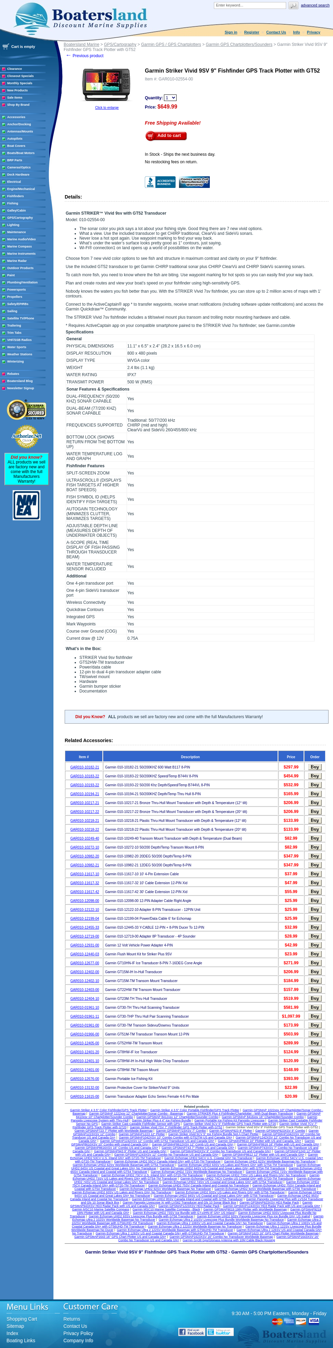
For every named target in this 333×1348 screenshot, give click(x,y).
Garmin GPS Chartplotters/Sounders (239, 44)
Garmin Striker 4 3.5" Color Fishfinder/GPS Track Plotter (108, 1110)
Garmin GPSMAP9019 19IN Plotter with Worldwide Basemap (245, 1209)
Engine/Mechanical (21, 189)
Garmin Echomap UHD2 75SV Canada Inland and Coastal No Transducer (198, 1185)
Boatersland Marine (81, 44)
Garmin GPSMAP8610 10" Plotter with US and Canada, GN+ (260, 1141)
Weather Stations (19, 354)
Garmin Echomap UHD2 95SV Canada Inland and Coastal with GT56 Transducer (187, 1199)
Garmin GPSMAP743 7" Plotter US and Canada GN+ (198, 1147)
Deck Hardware (18, 174)
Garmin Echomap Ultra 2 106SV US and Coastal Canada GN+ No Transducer (210, 1223)
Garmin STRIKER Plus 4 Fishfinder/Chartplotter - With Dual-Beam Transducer (240, 1113)
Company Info (78, 1340)
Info (296, 32)
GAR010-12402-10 (85, 981)
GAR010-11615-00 (85, 1096)
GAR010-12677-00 (85, 963)
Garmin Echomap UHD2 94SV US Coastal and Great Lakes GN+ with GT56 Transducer (214, 1195)
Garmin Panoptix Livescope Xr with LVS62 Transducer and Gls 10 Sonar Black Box (179, 1202)
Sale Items (15, 97)
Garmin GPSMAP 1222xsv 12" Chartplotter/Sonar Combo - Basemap (136, 1113)
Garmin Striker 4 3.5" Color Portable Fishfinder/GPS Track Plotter (194, 1110)
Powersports (16, 289)
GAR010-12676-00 (85, 1079)
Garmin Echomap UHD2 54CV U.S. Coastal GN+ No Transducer (208, 1158)
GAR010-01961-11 (85, 1016)
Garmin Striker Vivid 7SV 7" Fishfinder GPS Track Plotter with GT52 (176, 1127)
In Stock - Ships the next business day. (180, 154)
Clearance (14, 69)
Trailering (14, 325)
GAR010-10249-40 (85, 838)
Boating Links (21, 1340)
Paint (11, 275)
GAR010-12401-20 (85, 1052)
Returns (71, 1319)
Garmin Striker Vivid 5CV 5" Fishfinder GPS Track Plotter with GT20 (229, 1124)
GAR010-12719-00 (85, 936)
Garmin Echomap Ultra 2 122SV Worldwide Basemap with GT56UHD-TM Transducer (175, 1230)
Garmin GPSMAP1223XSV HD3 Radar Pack (189, 1206)
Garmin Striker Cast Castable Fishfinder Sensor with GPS (140, 1124)
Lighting (13, 225)
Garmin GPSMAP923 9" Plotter (230, 1130)
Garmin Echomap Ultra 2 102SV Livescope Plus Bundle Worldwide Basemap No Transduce (221, 1219)
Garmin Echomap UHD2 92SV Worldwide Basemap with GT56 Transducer (265, 1189)
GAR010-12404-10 (85, 999)
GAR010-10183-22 (85, 776)
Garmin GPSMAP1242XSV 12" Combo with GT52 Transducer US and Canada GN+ (157, 1141)
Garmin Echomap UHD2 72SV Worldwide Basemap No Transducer (196, 1171)
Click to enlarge (107, 108)
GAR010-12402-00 (85, 972)
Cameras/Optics (19, 167)
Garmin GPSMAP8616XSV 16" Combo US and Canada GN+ (116, 1147)
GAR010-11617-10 (85, 874)
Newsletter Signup (20, 388)
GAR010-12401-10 (85, 1061)
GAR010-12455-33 (85, 927)
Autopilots (15, 138)
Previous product (84, 55)
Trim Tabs (14, 332)
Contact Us (276, 32)
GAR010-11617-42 (85, 892)
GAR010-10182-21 (85, 767)
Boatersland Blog (20, 381)
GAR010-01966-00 (85, 1034)
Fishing (12, 203)
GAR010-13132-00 (85, 1088)
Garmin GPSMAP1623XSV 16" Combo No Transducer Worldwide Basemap (221, 1236)
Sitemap (15, 1326)
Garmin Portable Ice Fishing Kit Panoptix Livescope (229, 1120)
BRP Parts (14, 160)
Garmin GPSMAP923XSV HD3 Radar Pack (269, 1202)
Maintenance (16, 232)
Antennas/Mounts (20, 131)
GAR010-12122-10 (85, 910)
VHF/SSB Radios (19, 340)
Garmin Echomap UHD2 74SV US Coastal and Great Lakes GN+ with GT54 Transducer (223, 1182)
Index (12, 1333)
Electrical (14, 181)
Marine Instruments (21, 253)
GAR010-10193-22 (85, 785)
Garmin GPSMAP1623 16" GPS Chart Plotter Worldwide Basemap (273, 1233)
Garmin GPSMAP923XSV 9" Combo (280, 1130)
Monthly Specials (20, 83)
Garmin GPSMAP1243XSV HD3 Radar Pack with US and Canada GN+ (271, 1206)
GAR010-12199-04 (85, 918)
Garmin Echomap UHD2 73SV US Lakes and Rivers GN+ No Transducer (256, 1175)
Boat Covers (16, 146)
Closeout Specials (20, 76)
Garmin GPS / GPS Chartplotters (171, 44)
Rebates (13, 374)
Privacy (313, 32)
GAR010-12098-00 (85, 901)
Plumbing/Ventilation (22, 282)
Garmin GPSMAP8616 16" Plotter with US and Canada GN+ (278, 1144)
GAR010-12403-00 (85, 990)
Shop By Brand (18, 104)
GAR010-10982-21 (85, 865)
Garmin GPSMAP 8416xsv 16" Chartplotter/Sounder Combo (263, 1117)
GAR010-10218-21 (85, 821)
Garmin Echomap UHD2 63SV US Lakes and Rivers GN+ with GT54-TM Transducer (235, 1165)
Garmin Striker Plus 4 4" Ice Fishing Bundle (161, 1120)
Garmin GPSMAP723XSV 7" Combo (181, 1130)
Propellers (14, 296)
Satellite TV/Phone (20, 318)
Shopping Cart (22, 1319)
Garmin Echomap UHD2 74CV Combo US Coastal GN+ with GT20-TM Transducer (236, 1178)
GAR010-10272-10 (85, 847)
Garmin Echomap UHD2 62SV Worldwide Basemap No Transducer (270, 1161)
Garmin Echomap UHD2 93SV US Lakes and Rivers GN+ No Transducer (121, 1192)
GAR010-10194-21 (85, 794)
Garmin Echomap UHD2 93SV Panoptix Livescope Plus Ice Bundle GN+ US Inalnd (253, 1216)
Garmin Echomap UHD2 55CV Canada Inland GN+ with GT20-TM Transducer (167, 1161)
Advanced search (315, 5)
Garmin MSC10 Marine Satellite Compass (100, 1209)
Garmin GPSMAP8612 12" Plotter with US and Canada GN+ (263, 1154)
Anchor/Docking (19, 124)
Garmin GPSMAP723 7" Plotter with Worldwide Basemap (114, 1130)
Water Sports (16, 347)
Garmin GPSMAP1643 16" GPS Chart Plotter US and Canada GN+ (120, 1236)
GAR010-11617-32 (85, 883)
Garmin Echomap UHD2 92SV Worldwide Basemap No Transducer (165, 1189)
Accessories (16, 117)
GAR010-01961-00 (85, 1025)
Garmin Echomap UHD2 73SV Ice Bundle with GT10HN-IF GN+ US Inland (183, 1213)
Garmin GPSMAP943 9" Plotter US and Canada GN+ (130, 1151)
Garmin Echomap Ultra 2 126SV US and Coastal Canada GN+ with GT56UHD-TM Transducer (160, 1233)
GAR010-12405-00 (85, 1043)
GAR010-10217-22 (85, 812)
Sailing (12, 311)
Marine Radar (17, 261)
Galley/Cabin (16, 210)
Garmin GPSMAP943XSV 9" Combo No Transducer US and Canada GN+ (220, 1151)
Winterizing (15, 361)
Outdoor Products (20, 268)
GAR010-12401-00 (85, 1070)
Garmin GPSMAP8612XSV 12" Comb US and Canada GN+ (193, 1144)
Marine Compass (19, 246)
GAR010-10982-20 (85, 856)
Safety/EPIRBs (17, 304)
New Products (17, 90)
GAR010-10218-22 (85, 829)
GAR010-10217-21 (85, 803)
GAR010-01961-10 (85, 1007)
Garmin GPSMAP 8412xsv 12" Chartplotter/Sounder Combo (178, 1117)
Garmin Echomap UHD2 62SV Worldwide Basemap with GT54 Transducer (123, 1165)
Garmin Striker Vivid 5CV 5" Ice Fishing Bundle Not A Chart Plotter (213, 1134)
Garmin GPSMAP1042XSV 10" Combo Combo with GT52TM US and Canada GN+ (175, 1137)
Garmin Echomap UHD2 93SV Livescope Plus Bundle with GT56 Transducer (141, 1216)
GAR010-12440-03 (85, 954)
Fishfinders (15, 196)
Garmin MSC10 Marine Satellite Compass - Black (166, 1209)
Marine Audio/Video (21, 239)
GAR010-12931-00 (85, 945)
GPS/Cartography (20, 217)
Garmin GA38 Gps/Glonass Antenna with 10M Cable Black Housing (229, 1240)
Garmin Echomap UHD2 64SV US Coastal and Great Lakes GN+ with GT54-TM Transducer (222, 1168)
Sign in (231, 32)
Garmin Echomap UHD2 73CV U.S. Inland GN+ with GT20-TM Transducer (152, 1175)
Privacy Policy (78, 1333)
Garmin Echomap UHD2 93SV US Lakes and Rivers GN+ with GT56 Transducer (230, 1192)
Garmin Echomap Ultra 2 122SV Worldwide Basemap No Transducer (195, 1226)
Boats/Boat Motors (21, 153)
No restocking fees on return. (171, 162)
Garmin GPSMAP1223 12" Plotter (142, 1134)
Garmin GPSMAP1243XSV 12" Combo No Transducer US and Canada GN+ (166, 1154)
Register (251, 32)
